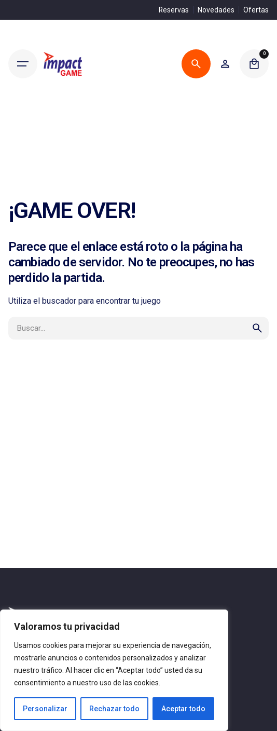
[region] (114, 670)
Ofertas (256, 10)
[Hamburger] (22, 63)
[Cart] (254, 63)
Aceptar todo (183, 709)
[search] (257, 328)
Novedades (216, 10)
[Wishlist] (225, 63)
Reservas (174, 10)
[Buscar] (196, 63)
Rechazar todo (114, 709)
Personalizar (45, 709)
